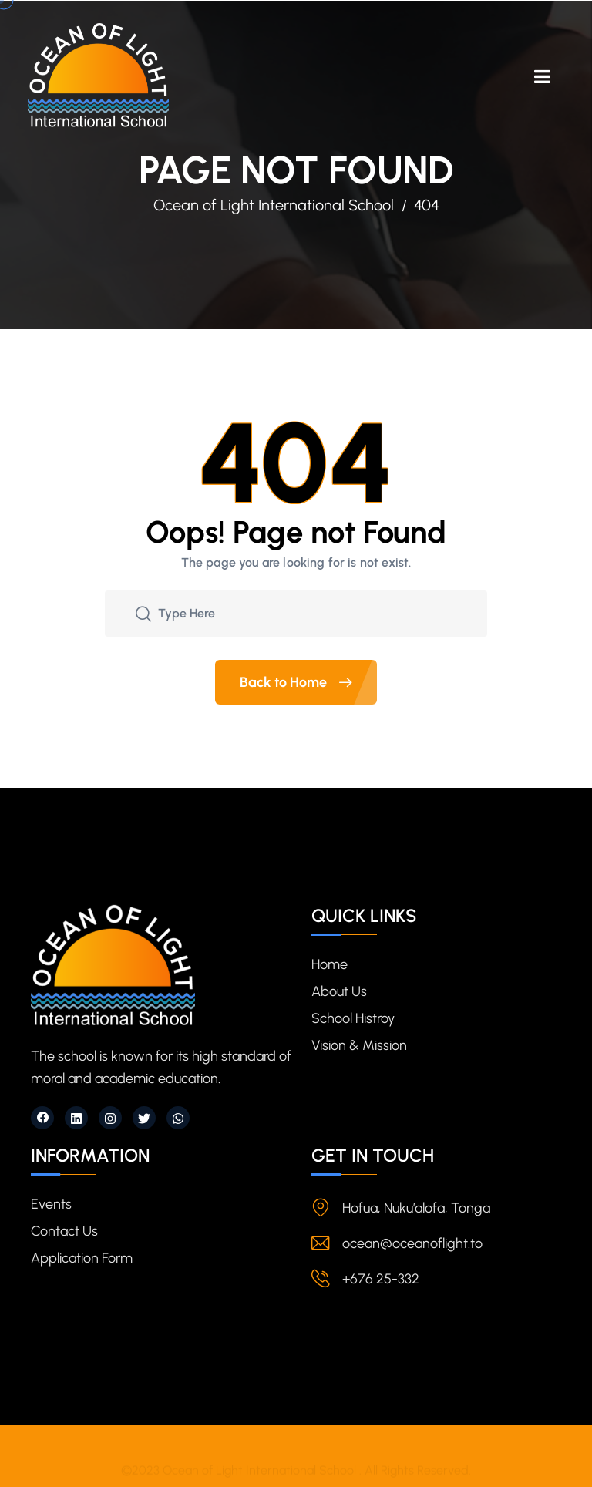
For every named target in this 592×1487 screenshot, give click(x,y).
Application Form (82, 1258)
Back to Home (308, 682)
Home (329, 964)
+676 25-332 (380, 1278)
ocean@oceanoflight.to (412, 1243)
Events (51, 1204)
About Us (339, 991)
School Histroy (353, 1018)
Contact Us (64, 1231)
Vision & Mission (359, 1045)
